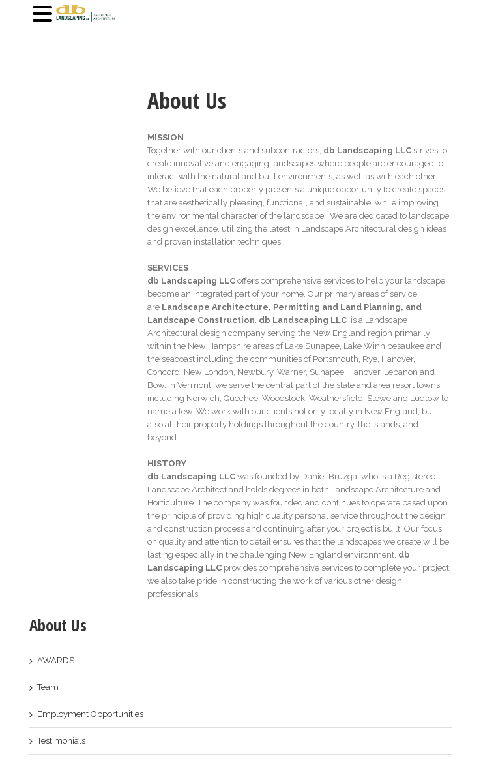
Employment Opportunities (90, 714)
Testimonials (61, 741)
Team (48, 687)
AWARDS (55, 660)
